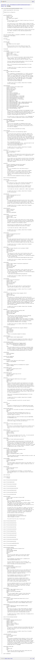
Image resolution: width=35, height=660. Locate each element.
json (33, 658)
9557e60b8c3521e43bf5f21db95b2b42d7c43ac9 (20, 4)
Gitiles (6, 658)
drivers (2, 6)
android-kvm (3, 4)
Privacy (8, 658)
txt (30, 658)
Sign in (33, 1)
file (21, 8)
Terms (11, 658)
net (5, 6)
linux (8, 4)
